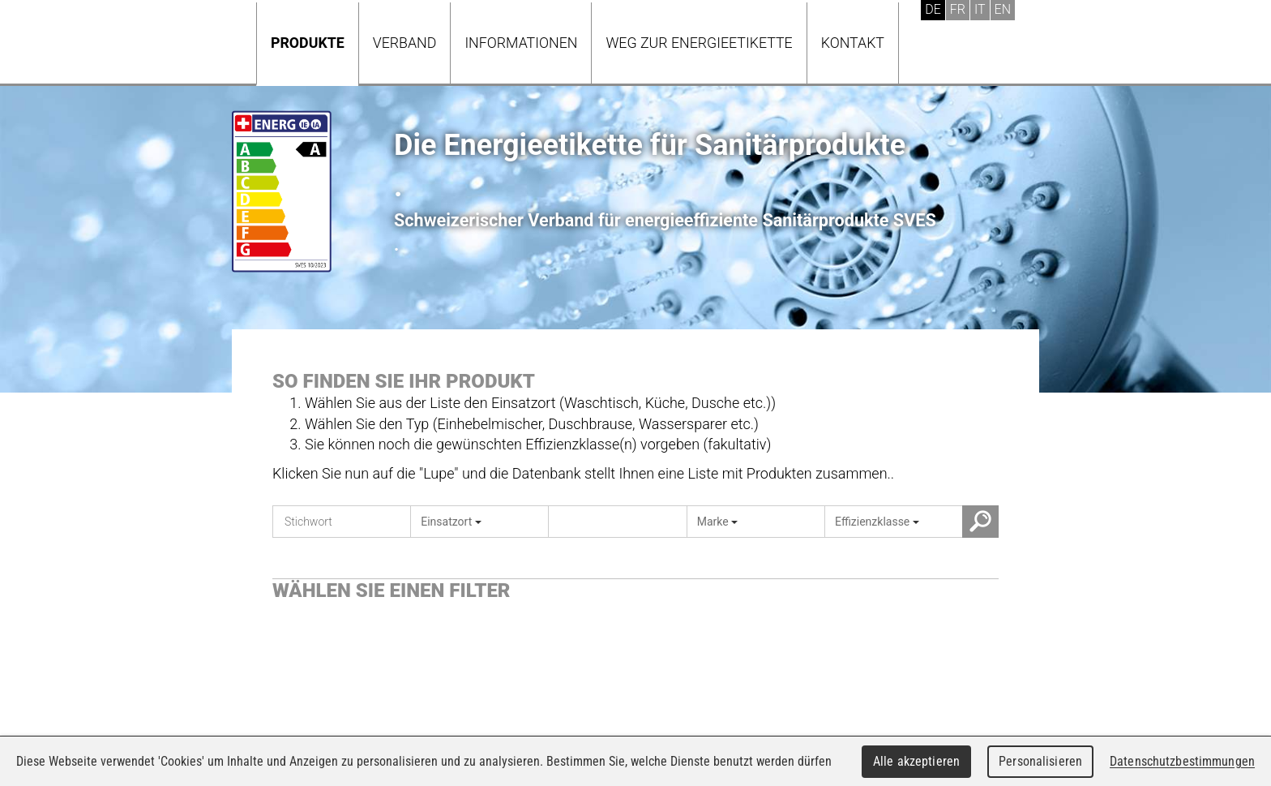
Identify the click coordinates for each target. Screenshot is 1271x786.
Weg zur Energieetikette (699, 42)
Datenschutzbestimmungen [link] (1182, 761)
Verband (405, 42)
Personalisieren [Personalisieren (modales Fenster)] (1040, 761)
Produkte (307, 42)
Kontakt (852, 42)
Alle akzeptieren (916, 761)
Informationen (520, 42)
